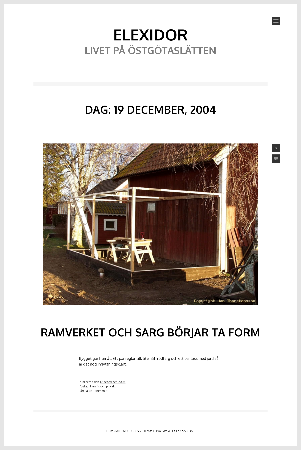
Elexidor (150, 34)
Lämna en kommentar (94, 390)
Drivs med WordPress (123, 431)
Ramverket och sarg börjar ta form (150, 332)
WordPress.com (181, 431)
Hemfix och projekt (103, 386)
